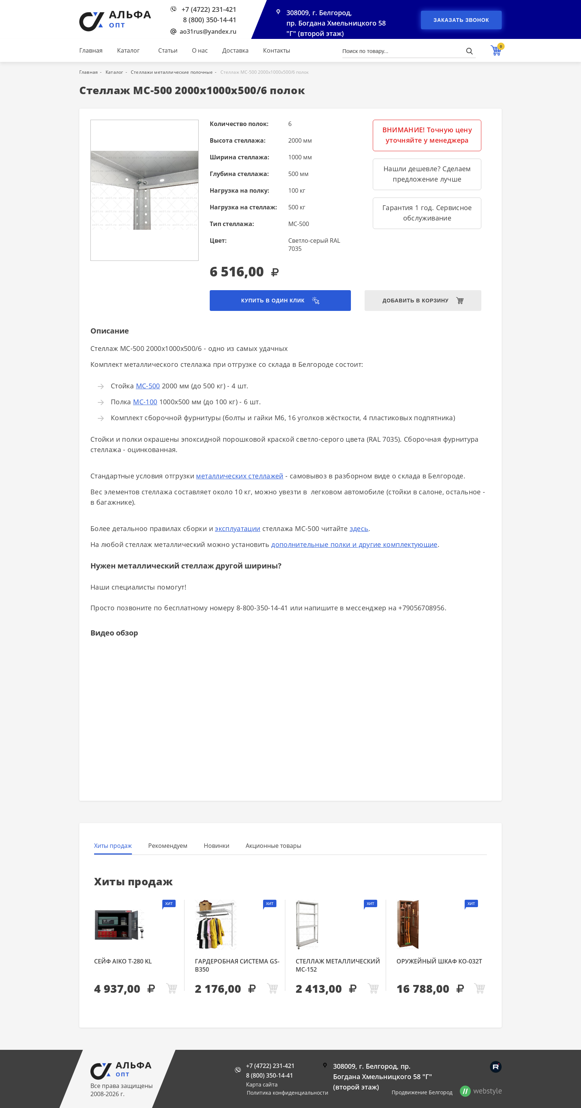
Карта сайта (262, 1084)
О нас (200, 50)
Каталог (128, 50)
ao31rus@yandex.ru (208, 31)
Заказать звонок (461, 20)
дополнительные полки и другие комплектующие (354, 544)
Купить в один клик (273, 300)
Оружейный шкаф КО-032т (439, 961)
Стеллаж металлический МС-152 (338, 965)
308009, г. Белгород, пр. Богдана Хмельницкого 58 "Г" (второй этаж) (336, 23)
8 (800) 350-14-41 (209, 19)
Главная (91, 50)
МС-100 (145, 401)
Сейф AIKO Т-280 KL (123, 961)
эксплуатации (237, 528)
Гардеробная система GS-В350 (237, 965)
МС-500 (148, 385)
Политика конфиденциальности (287, 1092)
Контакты (276, 50)
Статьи (167, 50)
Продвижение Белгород (422, 1092)
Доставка (235, 50)
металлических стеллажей (239, 475)
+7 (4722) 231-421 (209, 9)
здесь (359, 528)
